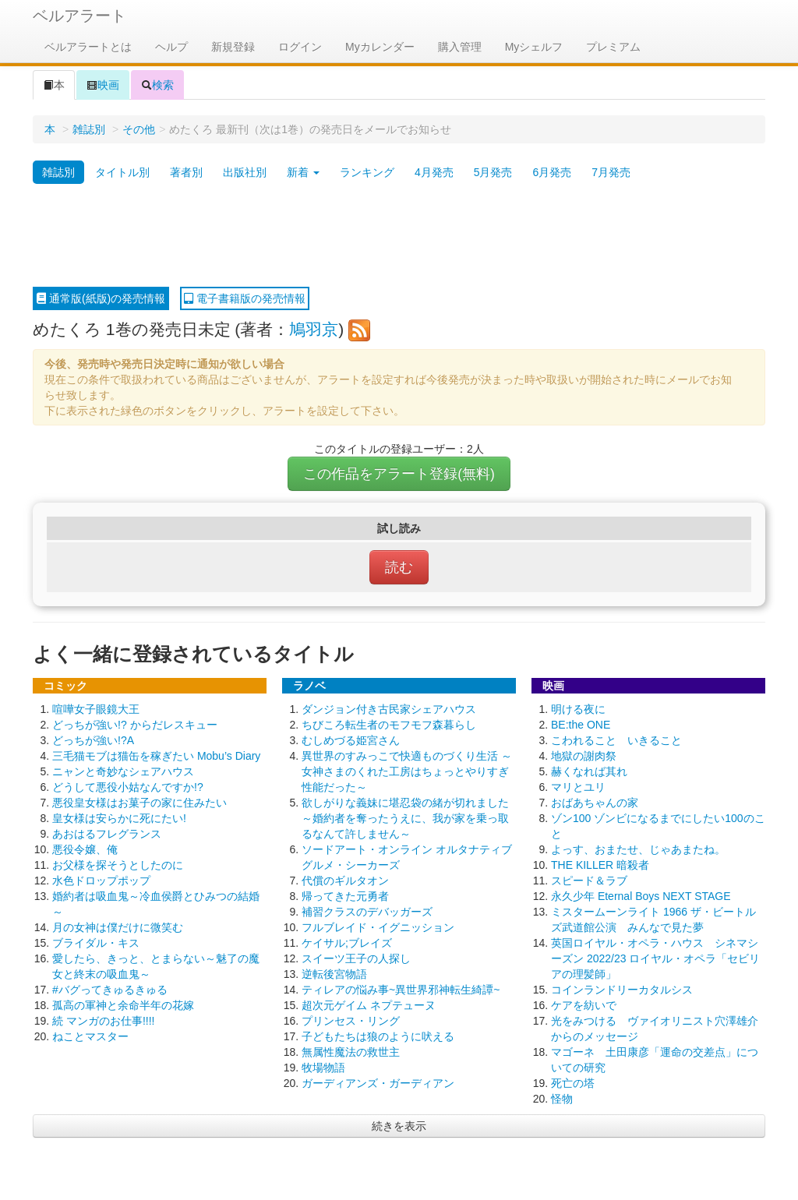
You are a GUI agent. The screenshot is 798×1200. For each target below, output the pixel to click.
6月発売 (551, 172)
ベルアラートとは (88, 47)
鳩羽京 (313, 329)
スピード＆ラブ (589, 880)
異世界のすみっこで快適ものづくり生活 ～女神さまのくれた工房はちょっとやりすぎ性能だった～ (407, 771)
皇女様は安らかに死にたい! (119, 818)
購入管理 (460, 47)
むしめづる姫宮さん (351, 740)
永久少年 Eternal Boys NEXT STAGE (641, 896)
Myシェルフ (534, 47)
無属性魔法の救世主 (351, 1052)
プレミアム (613, 47)
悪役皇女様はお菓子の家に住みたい (139, 802)
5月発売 (493, 172)
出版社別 (245, 172)
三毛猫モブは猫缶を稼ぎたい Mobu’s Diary (156, 756)
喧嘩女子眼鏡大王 (95, 709)
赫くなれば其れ (589, 771)
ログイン (300, 47)
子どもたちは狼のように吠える (378, 1036)
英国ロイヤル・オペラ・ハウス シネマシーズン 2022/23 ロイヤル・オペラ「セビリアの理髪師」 (655, 958)
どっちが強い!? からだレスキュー (134, 724)
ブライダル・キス (95, 943)
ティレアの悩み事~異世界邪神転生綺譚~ (401, 989)
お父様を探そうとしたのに (117, 865)
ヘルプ (171, 47)
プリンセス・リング (351, 1021)
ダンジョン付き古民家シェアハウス (389, 709)
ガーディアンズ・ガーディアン (378, 1083)
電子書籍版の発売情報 (244, 298)
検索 (157, 85)
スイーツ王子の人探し (356, 958)
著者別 (186, 172)
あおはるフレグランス (106, 834)
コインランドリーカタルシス (622, 989)
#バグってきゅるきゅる (110, 989)
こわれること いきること (616, 740)
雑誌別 (88, 129)
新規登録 (233, 47)
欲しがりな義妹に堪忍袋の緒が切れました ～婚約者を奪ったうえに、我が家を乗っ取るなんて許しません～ (405, 818)
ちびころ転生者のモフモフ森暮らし (389, 724)
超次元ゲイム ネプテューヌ (369, 1005)
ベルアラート (79, 15)
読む (399, 567)
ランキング (367, 172)
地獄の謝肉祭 (583, 756)
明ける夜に (578, 709)
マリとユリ (578, 787)
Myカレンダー (380, 47)
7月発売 (610, 172)
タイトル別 (122, 172)
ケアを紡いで (583, 1005)
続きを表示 (399, 1126)
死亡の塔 (573, 1083)
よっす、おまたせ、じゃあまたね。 (638, 849)
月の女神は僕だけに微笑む (117, 927)
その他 (138, 129)
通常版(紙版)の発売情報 (101, 298)
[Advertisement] (399, 236)
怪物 (562, 1098)
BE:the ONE (580, 724)
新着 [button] (303, 172)
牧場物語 (323, 1067)
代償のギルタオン (345, 880)
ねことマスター (90, 1036)
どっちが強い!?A (93, 740)
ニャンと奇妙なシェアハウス (123, 771)
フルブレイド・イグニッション (378, 927)
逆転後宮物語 (334, 974)
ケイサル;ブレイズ (347, 943)
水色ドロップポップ (101, 880)
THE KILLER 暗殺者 (600, 865)
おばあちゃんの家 (594, 802)
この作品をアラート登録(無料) (399, 474)
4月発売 (434, 172)
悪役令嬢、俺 (85, 849)
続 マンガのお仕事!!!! (103, 1021)
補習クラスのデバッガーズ (367, 911)
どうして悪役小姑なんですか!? (127, 787)
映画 (103, 85)
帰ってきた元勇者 (345, 896)
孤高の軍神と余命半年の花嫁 (123, 1005)
